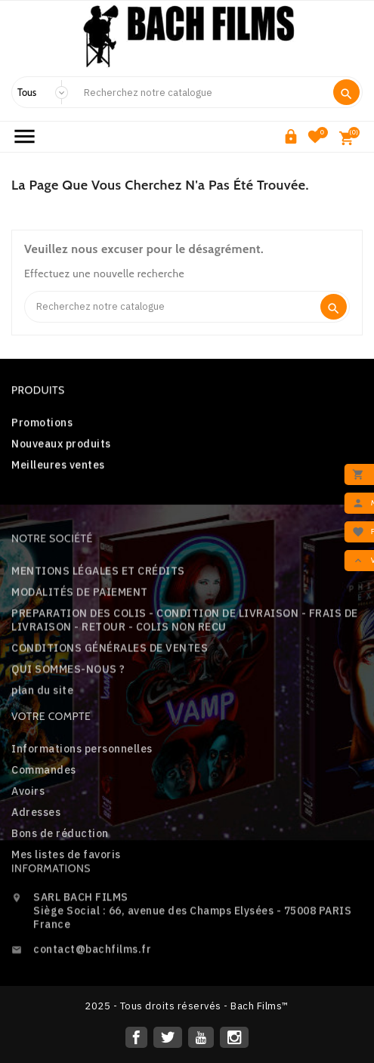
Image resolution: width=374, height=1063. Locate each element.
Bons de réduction (60, 884)
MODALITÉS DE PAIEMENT (79, 647)
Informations (51, 900)
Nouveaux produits (61, 450)
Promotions (42, 429)
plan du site (42, 745)
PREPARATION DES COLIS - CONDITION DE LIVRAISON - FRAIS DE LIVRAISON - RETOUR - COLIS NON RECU (184, 674)
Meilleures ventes (58, 471)
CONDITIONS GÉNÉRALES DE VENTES (109, 702)
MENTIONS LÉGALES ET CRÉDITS (98, 625)
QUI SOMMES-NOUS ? (68, 724)
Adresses (35, 863)
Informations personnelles (82, 799)
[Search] (202, 92)
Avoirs (28, 841)
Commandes (43, 820)
